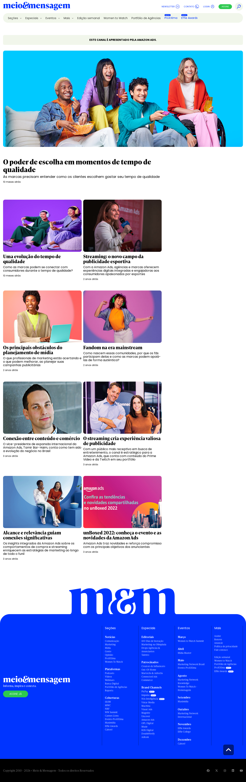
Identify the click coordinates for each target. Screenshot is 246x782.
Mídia (108, 648)
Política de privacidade (226, 646)
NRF (107, 708)
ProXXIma (171, 18)
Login (208, 6)
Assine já (15, 694)
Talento (145, 654)
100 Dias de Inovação (152, 641)
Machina (145, 705)
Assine (225, 6)
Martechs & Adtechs (152, 673)
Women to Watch (116, 18)
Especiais (32, 18)
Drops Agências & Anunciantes (150, 649)
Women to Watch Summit (191, 641)
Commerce (147, 680)
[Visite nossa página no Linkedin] (233, 770)
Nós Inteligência (149, 698)
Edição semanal (88, 18)
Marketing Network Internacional (188, 715)
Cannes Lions (112, 715)
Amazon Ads (147, 719)
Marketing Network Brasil (191, 664)
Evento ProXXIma (114, 719)
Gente (108, 651)
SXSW (108, 701)
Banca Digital (112, 683)
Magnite (145, 712)
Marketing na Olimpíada (153, 644)
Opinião (109, 654)
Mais (67, 18)
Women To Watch (114, 661)
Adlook (145, 737)
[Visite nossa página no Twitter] (216, 770)
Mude (144, 726)
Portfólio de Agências (146, 18)
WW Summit (111, 712)
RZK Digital (147, 730)
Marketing (110, 644)
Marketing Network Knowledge (188, 681)
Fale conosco (221, 649)
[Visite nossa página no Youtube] (241, 770)
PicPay (144, 691)
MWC (108, 705)
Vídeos (108, 676)
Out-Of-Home (148, 669)
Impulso (145, 695)
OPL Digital (147, 723)
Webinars (109, 680)
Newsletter (171, 6)
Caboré (108, 729)
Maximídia (110, 722)
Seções (13, 18)
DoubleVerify (148, 733)
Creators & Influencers (153, 666)
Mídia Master (184, 653)
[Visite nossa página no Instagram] (225, 770)
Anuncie (218, 643)
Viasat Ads (146, 709)
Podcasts (109, 673)
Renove (218, 639)
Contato (191, 6)
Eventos (51, 18)
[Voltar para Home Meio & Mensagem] (36, 6)
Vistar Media (148, 702)
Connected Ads (149, 676)
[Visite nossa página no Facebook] (208, 770)
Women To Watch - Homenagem (187, 688)
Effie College (184, 731)
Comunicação (112, 641)
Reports (109, 690)
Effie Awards (189, 18)
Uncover (145, 716)
